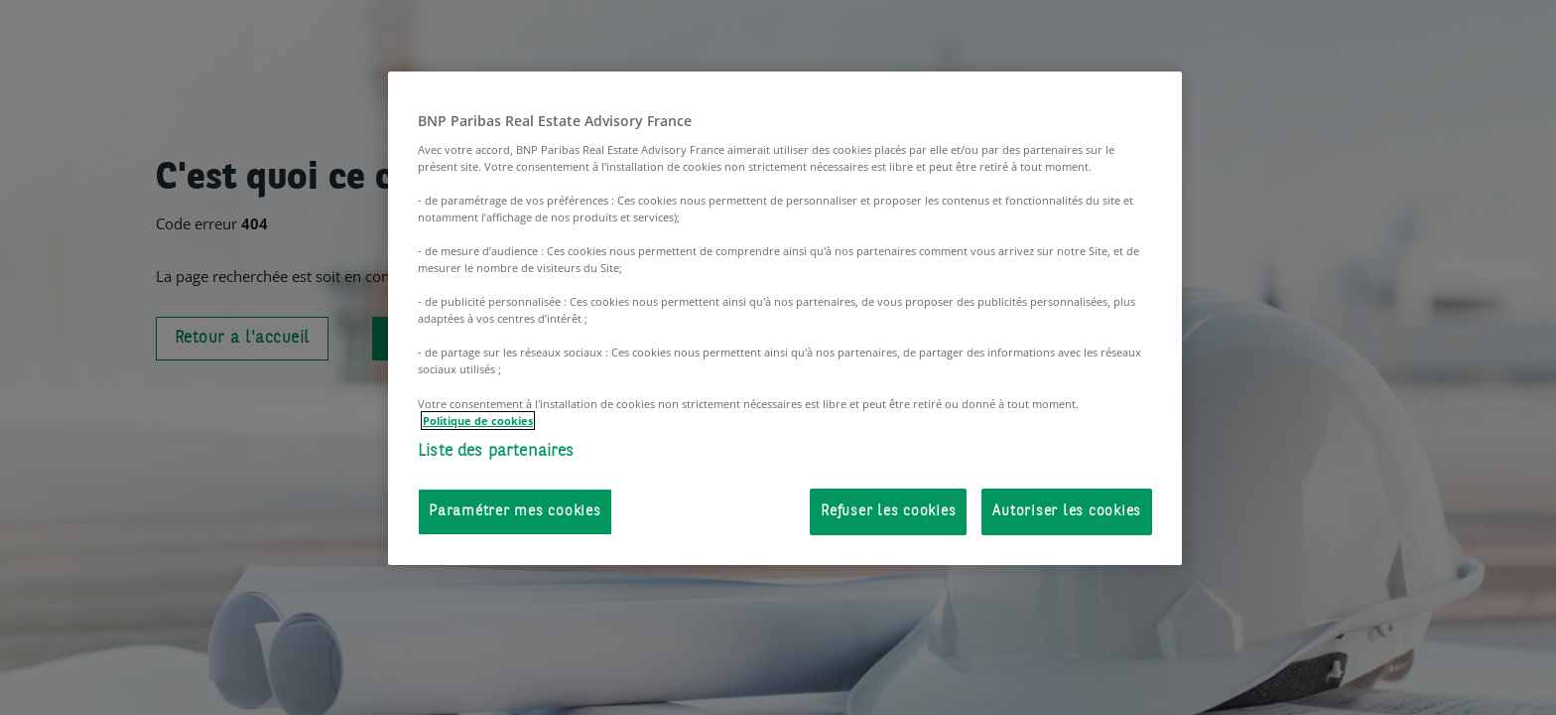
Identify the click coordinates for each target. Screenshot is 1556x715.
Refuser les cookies (888, 511)
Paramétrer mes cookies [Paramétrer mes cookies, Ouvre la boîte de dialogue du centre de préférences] (515, 511)
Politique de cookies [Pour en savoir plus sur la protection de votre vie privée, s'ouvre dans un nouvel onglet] (478, 420)
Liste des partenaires (496, 451)
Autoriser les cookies (1066, 511)
